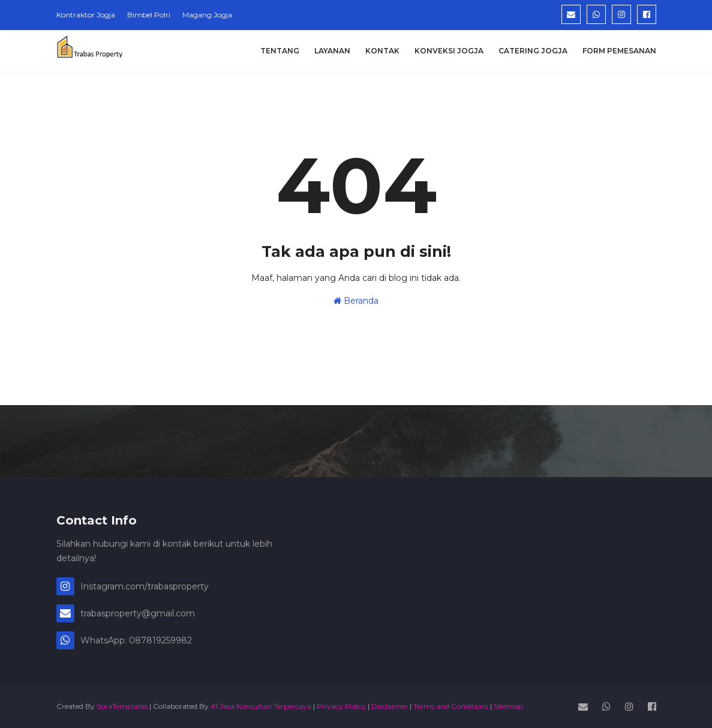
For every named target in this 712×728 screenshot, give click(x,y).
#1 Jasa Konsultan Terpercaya (261, 706)
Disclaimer (389, 706)
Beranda (356, 300)
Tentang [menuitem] (279, 50)
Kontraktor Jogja (85, 14)
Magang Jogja (207, 14)
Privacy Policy (341, 706)
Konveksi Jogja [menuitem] (448, 50)
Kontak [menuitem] (382, 50)
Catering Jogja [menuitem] (532, 50)
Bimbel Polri (148, 14)
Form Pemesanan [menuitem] (619, 50)
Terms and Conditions (450, 706)
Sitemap (508, 706)
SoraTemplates (122, 706)
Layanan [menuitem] (332, 50)
